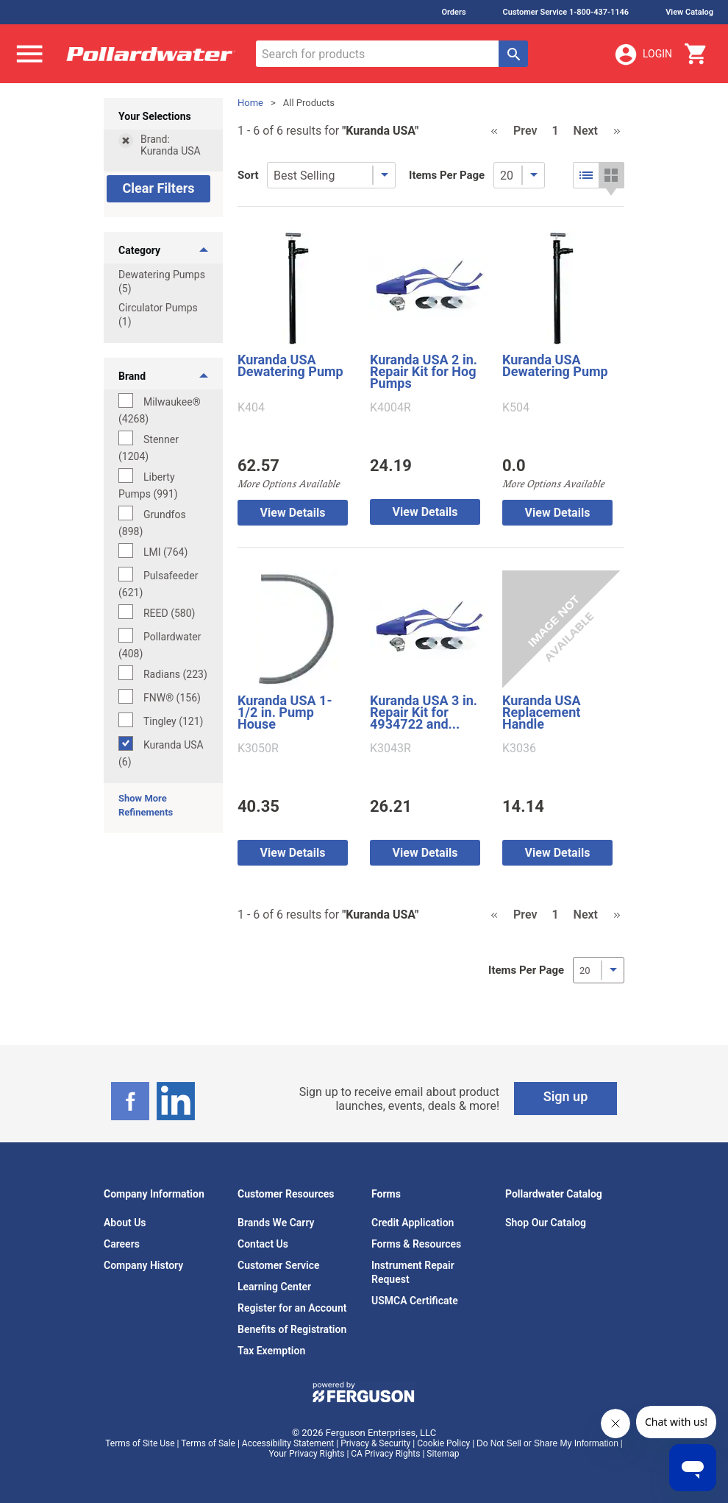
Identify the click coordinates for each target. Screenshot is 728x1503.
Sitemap (443, 1454)
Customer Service (279, 1265)
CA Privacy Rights (385, 1454)
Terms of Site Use (139, 1443)
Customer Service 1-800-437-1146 (566, 12)
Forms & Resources (416, 1244)
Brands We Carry (276, 1222)
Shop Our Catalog (545, 1222)
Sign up (565, 1096)
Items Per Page (447, 175)
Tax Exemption (271, 1351)
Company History (143, 1265)
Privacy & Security (375, 1443)
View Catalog (689, 12)
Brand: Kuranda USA (170, 145)
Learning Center (274, 1286)
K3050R (258, 748)
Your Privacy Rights (307, 1454)
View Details (293, 513)
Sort (248, 175)
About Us (125, 1222)
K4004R (390, 408)
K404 (251, 408)
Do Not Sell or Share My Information (547, 1443)
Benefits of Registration (292, 1329)
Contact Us (263, 1244)
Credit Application (412, 1222)
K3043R (390, 748)
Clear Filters (158, 188)
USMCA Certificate (414, 1300)
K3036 (519, 748)
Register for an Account (292, 1308)
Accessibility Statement (288, 1443)
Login (642, 54)
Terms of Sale (208, 1443)
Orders (453, 12)
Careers (122, 1244)
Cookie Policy (443, 1443)
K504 (515, 408)
